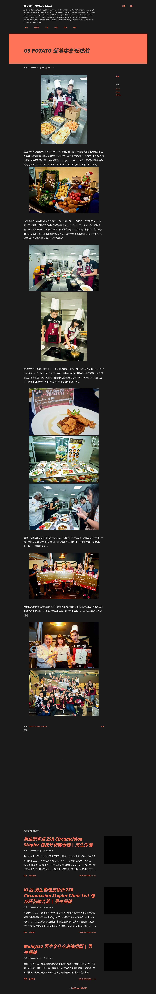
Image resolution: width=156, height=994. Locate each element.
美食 (45, 27)
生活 (54, 27)
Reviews (118, 95)
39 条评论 (32, 876)
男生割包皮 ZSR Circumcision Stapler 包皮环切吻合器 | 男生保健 (58, 842)
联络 (73, 27)
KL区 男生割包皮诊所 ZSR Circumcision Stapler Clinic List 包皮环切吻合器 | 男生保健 (59, 895)
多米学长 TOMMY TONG (37, 6)
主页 (24, 27)
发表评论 (32, 979)
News (118, 92)
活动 (64, 27)
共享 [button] (117, 76)
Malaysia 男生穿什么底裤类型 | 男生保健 (58, 949)
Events (118, 89)
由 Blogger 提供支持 (78, 988)
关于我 (35, 27)
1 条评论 (32, 932)
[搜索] (123, 6)
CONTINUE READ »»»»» (87, 876)
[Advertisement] (60, 803)
